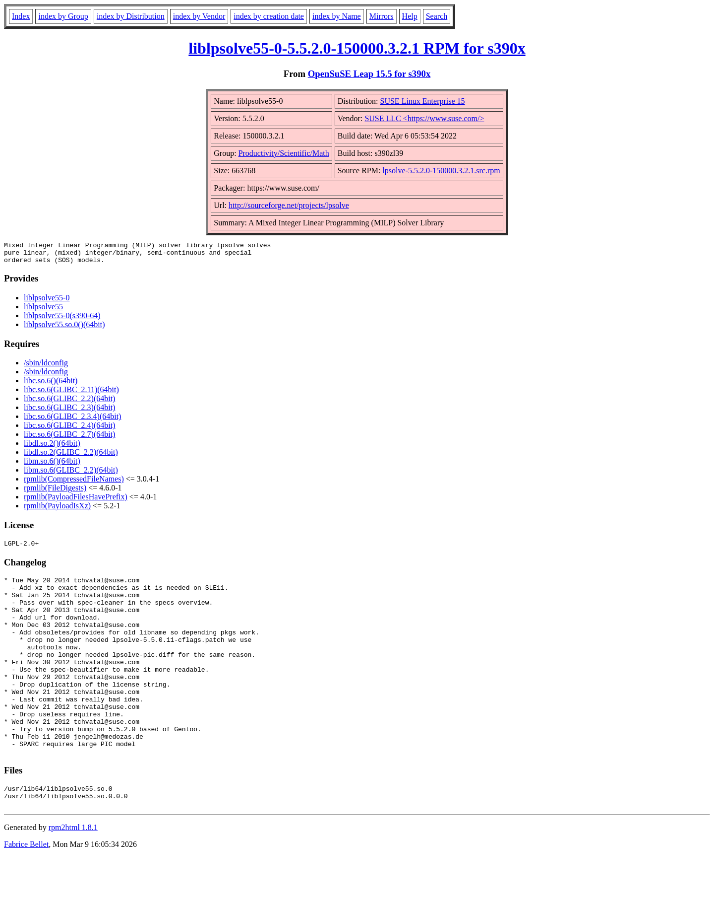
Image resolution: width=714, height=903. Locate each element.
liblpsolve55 (43, 311)
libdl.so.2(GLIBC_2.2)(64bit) (71, 456)
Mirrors (381, 16)
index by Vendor (199, 16)
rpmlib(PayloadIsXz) (57, 510)
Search (437, 16)
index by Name (336, 16)
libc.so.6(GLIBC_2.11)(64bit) (71, 394)
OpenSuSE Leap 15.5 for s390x (369, 74)
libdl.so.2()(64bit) (52, 447)
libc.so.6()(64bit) (50, 385)
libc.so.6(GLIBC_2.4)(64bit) (69, 429)
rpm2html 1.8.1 (73, 873)
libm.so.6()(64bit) (52, 465)
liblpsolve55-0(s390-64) (62, 320)
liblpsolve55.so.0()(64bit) (64, 329)
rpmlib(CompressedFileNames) (74, 483)
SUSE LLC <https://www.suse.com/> (424, 118)
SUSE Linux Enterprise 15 (422, 101)
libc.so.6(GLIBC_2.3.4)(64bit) (72, 421)
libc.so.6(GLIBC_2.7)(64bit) (69, 438)
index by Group (63, 16)
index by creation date (269, 16)
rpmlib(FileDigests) (55, 492)
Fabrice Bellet (26, 890)
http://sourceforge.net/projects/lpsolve (289, 205)
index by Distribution (131, 16)
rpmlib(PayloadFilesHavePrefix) (75, 501)
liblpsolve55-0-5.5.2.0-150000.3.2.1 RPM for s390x (356, 48)
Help (409, 16)
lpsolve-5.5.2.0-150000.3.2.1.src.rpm (441, 170)
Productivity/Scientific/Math (283, 153)
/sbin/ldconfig (46, 367)
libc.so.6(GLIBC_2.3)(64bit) (69, 412)
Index (21, 16)
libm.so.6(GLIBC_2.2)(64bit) (71, 474)
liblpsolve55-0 (46, 302)
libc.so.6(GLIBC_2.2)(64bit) (69, 403)
